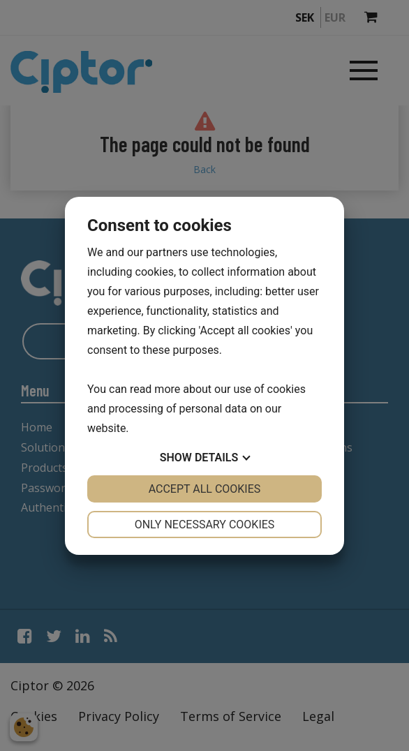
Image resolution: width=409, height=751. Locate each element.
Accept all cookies (205, 489)
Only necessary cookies (205, 524)
